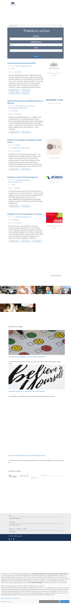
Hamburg (15, 220)
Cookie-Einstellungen (14, 525)
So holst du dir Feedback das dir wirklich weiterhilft (27, 357)
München (15, 111)
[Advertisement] (40, 12)
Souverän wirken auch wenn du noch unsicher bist (27, 391)
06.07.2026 (18, 72)
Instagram (11, 528)
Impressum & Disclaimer (14, 518)
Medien (25, 108)
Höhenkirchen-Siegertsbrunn (21, 148)
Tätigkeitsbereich (36, 42)
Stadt (36, 48)
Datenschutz (12, 531)
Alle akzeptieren (64, 601)
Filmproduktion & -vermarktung (25, 106)
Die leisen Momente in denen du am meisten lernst (27, 455)
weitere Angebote (56, 275)
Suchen (36, 56)
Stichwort (36, 36)
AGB (10, 515)
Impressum (17, 598)
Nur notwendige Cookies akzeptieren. (49, 601)
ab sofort (17, 151)
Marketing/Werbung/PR (15, 108)
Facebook (18, 528)
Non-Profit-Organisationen (23, 66)
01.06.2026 (18, 114)
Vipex (20, 536)
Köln (13, 69)
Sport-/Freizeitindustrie (15, 182)
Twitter (25, 528)
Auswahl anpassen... (6, 601)
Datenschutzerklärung (7, 598)
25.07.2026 (18, 223)
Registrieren (12, 522)
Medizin (18, 145)
